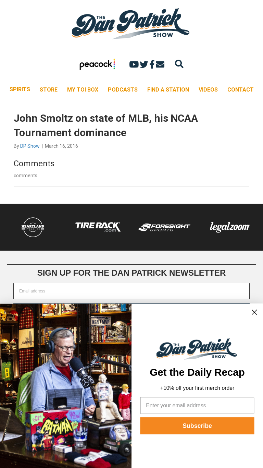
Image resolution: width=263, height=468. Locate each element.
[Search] (179, 64)
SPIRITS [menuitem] (20, 89)
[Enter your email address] (197, 405)
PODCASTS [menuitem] (123, 89)
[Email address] (131, 291)
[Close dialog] (254, 312)
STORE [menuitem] (49, 89)
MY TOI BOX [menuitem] (82, 89)
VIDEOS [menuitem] (208, 89)
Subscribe (197, 425)
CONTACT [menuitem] (240, 89)
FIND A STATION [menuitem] (168, 89)
